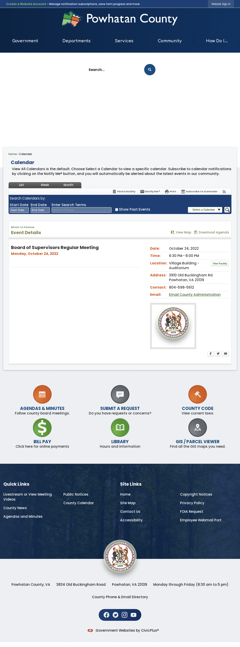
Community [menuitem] (170, 41)
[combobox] (19, 210)
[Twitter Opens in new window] (218, 354)
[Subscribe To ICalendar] (199, 191)
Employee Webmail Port (201, 520)
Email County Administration (195, 294)
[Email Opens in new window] (225, 354)
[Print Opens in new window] (170, 191)
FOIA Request (191, 511)
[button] (149, 69)
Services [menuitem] (124, 41)
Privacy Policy (192, 503)
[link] (221, 4)
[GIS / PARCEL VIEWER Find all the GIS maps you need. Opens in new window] (198, 433)
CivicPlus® (150, 630)
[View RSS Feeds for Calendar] (224, 191)
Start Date (19, 204)
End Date (39, 204)
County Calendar (78, 503)
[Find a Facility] (123, 191)
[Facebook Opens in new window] (210, 354)
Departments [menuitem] (76, 41)
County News (15, 508)
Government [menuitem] (25, 41)
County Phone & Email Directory (120, 597)
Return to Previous (22, 227)
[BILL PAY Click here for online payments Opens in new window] (42, 433)
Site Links (131, 484)
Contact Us (130, 511)
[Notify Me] (150, 191)
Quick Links (16, 484)
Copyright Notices (196, 494)
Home (13, 154)
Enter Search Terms (69, 204)
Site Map (127, 503)
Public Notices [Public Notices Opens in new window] (75, 494)
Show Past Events (134, 209)
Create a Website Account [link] (26, 4)
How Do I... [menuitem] (217, 41)
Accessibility (131, 520)
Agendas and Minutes (23, 516)
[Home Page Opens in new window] (120, 19)
